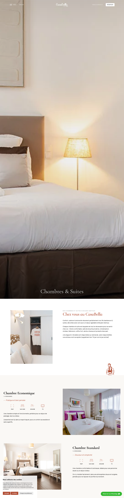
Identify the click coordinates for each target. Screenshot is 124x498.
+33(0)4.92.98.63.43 (97, 4)
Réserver (110, 5)
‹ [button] (7, 466)
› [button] (116, 412)
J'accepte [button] (6, 493)
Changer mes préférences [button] (26, 493)
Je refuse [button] (14, 493)
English (21, 4)
